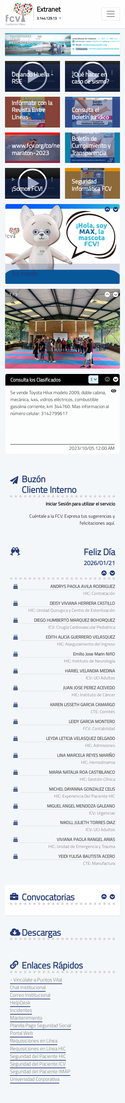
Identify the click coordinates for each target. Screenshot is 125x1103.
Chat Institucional (28, 987)
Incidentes (21, 1010)
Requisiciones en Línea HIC (38, 1048)
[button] (51, 18)
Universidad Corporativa (34, 1079)
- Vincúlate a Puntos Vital (36, 979)
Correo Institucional (30, 995)
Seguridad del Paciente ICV (38, 1064)
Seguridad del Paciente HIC (38, 1056)
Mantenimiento (26, 1018)
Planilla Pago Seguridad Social (40, 1025)
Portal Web (21, 1033)
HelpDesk (20, 1002)
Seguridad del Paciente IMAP (40, 1071)
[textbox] (62, 563)
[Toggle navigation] (110, 14)
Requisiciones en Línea (33, 1040)
